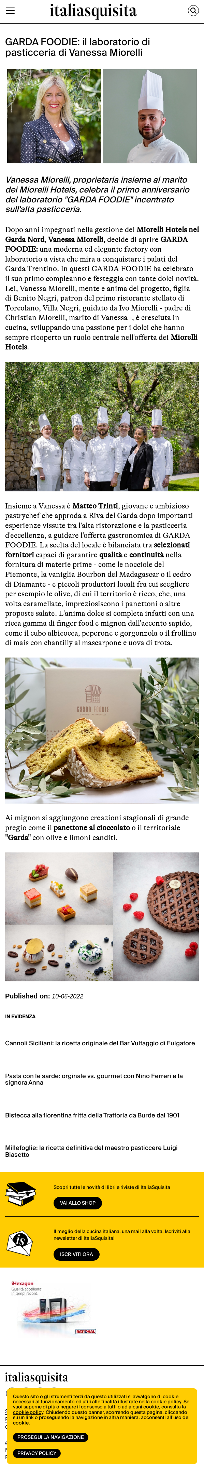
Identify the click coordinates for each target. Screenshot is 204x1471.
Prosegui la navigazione (50, 1437)
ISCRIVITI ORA (76, 1254)
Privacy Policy (36, 1453)
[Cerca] (193, 10)
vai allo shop (78, 1203)
